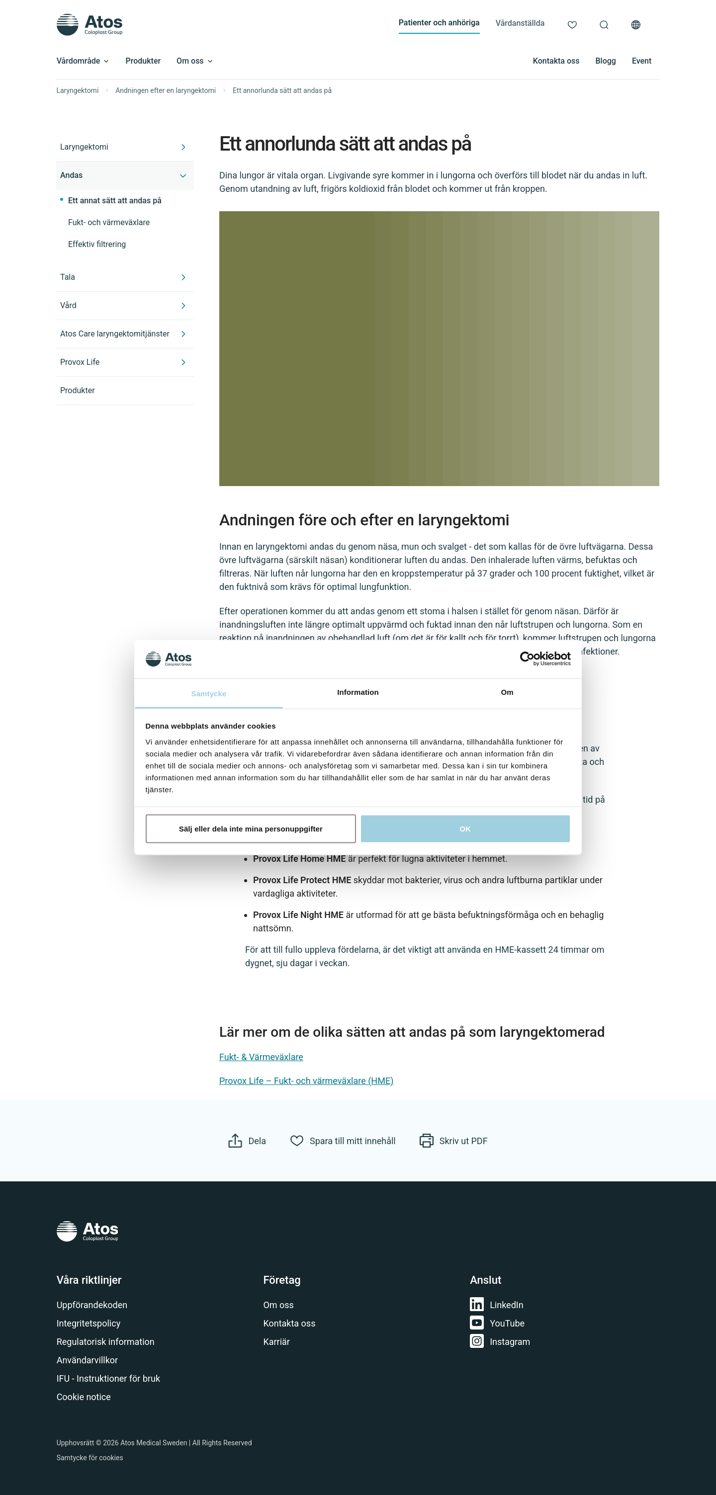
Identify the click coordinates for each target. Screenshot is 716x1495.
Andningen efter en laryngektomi (165, 90)
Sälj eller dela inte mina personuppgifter (251, 829)
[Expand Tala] (183, 277)
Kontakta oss (556, 61)
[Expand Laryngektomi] (183, 147)
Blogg (605, 61)
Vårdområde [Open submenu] (83, 61)
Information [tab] (358, 691)
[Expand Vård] (183, 306)
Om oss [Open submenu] (195, 61)
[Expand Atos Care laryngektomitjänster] (183, 334)
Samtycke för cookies (90, 1458)
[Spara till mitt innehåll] (343, 1141)
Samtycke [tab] (209, 693)
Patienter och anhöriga (439, 22)
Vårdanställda (520, 23)
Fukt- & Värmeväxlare (261, 1057)
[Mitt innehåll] (572, 25)
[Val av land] (636, 25)
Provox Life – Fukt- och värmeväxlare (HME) (306, 1081)
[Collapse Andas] (183, 175)
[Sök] (604, 25)
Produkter (143, 61)
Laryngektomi (78, 90)
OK (465, 829)
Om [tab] (507, 691)
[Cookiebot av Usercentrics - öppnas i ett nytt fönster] (527, 659)
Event (641, 61)
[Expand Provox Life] (183, 362)
